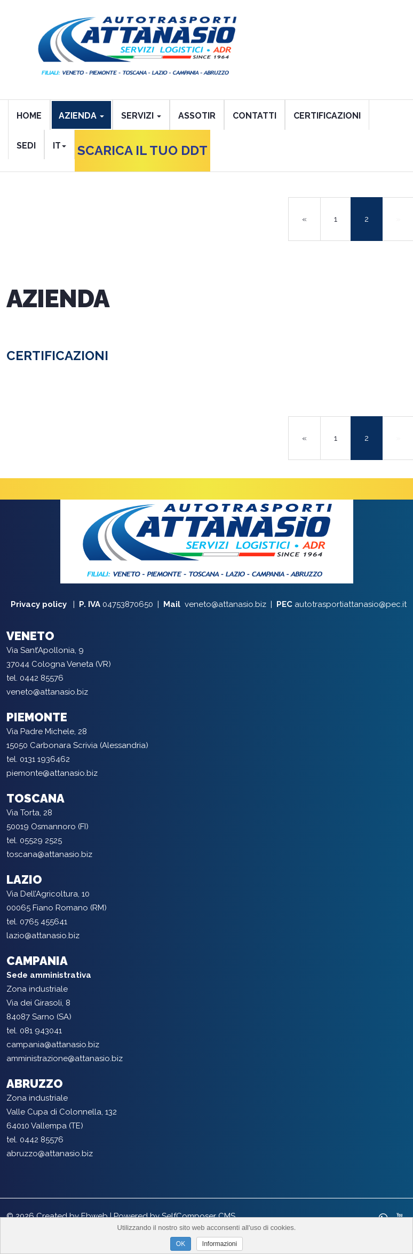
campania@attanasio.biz (52, 1044)
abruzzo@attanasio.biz (49, 1153)
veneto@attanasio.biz (225, 604)
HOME (29, 116)
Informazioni (219, 1244)
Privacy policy (40, 604)
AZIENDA (81, 116)
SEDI (26, 146)
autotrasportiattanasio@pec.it (351, 604)
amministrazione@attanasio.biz (64, 1058)
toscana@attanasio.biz (49, 854)
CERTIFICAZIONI (327, 116)
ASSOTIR (197, 116)
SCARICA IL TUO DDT (142, 150)
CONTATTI (254, 116)
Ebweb (94, 1216)
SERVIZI (141, 116)
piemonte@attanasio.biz (52, 773)
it (59, 146)
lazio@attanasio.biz (43, 935)
